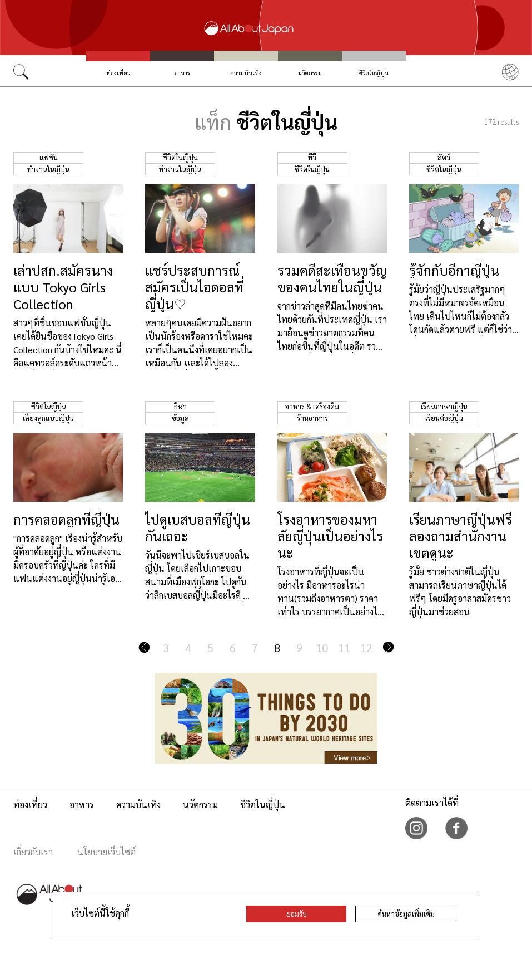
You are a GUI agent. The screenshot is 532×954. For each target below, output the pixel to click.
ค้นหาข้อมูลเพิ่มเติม (406, 913)
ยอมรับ (296, 913)
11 (344, 647)
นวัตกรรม (310, 72)
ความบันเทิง (246, 72)
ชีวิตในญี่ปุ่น (374, 72)
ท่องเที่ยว (118, 72)
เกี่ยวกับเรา (33, 852)
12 (366, 647)
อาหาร (182, 72)
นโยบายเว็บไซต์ (106, 852)
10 (322, 647)
